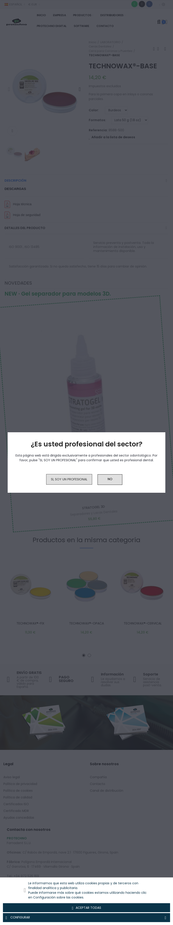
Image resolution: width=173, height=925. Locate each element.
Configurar (86, 917)
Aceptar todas (86, 907)
